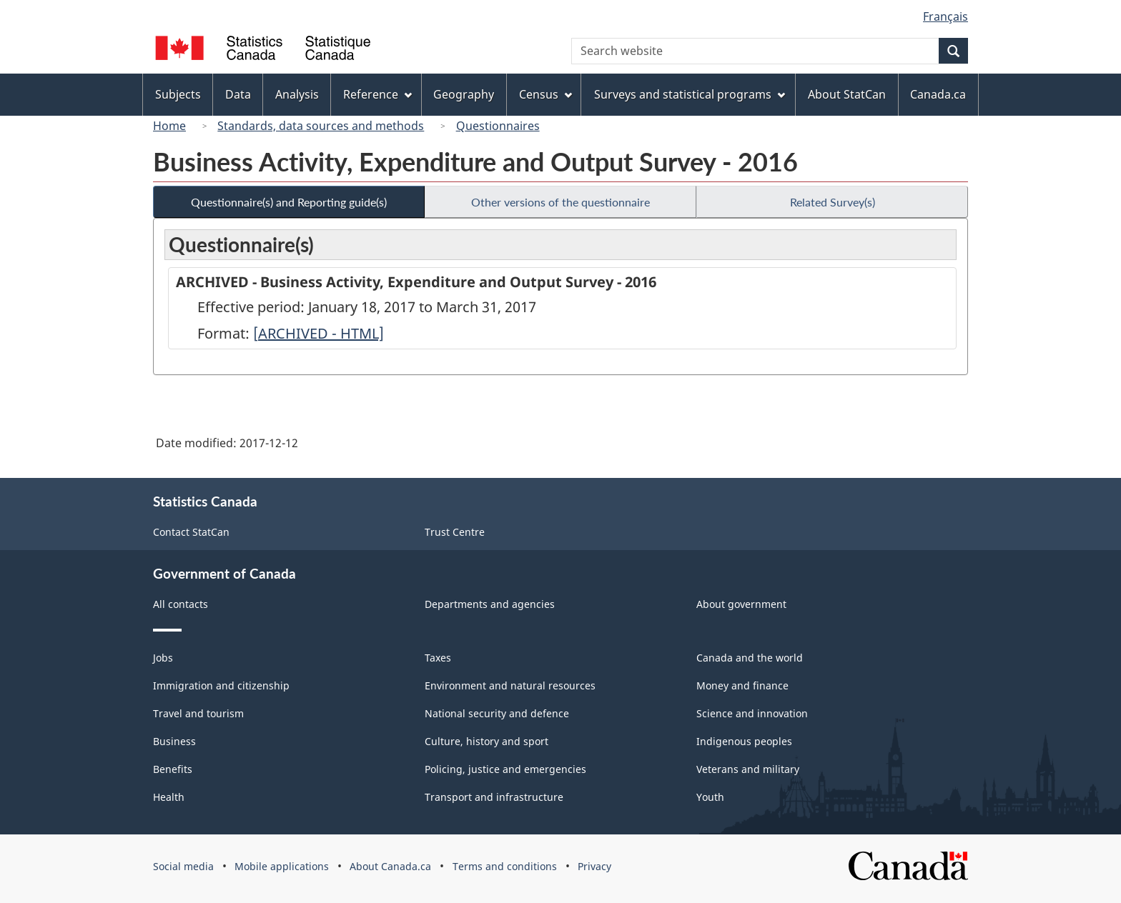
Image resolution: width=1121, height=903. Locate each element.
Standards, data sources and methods (320, 126)
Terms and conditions (505, 866)
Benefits (172, 769)
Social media (183, 866)
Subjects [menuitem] (178, 94)
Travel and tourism (198, 713)
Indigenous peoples (744, 741)
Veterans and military (747, 769)
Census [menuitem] (545, 94)
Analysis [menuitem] (297, 94)
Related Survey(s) (832, 202)
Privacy (594, 866)
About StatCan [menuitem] (847, 94)
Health (168, 797)
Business (174, 741)
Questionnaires (498, 126)
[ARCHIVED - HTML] (318, 333)
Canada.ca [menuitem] (938, 94)
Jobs (163, 657)
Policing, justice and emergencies (505, 769)
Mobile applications (281, 866)
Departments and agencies (490, 604)
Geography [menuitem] (463, 94)
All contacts (180, 604)
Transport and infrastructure (494, 797)
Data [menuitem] (238, 94)
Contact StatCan (191, 532)
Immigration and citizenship (221, 685)
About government (741, 604)
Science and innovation (752, 713)
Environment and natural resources (510, 685)
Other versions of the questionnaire (560, 202)
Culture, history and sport (486, 741)
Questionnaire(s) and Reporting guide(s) (289, 202)
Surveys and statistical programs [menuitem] (689, 94)
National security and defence (497, 713)
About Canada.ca (390, 866)
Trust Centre (455, 532)
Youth (710, 797)
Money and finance (742, 685)
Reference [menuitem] (377, 94)
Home (169, 126)
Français (945, 16)
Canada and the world (749, 657)
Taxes (438, 657)
